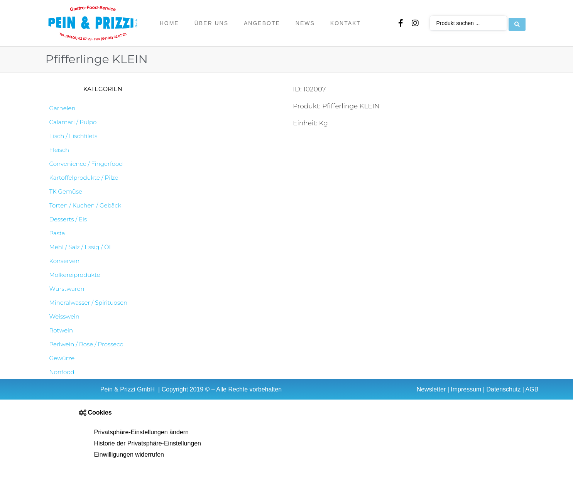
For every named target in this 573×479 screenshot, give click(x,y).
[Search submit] (517, 23)
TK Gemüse (66, 191)
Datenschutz (503, 389)
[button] (286, 413)
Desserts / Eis (68, 219)
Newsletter (431, 389)
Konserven (64, 261)
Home (169, 23)
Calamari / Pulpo (73, 122)
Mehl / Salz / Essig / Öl (80, 247)
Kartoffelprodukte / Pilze (83, 177)
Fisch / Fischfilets (73, 136)
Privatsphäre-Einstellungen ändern (141, 432)
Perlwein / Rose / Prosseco (86, 344)
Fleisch (59, 149)
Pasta (57, 233)
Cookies (100, 412)
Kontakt (345, 23)
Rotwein (61, 330)
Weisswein (64, 316)
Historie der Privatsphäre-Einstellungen (147, 443)
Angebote (262, 23)
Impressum (466, 389)
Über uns (211, 23)
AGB (532, 389)
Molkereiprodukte (74, 274)
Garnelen (62, 108)
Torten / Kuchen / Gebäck (85, 205)
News (305, 23)
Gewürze (62, 358)
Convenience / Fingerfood (86, 163)
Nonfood (61, 372)
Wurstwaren (67, 288)
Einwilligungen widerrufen (129, 454)
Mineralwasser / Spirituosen (88, 302)
